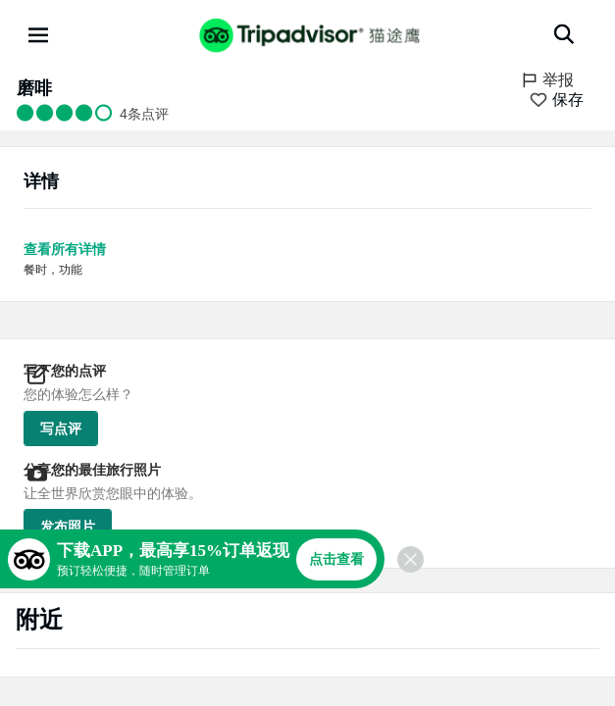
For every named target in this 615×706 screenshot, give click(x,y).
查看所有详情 (65, 249)
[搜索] (564, 34)
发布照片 (67, 526)
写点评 (60, 428)
